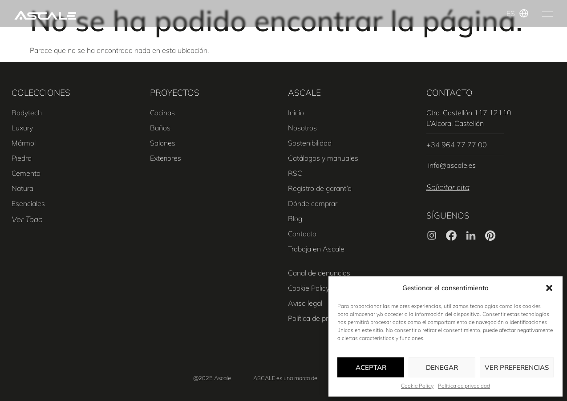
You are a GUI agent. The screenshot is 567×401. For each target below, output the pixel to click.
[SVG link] (45, 15)
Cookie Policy (417, 385)
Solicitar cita (448, 187)
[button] (549, 288)
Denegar (442, 367)
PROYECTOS (174, 92)
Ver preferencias (517, 367)
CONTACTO (449, 92)
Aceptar (371, 367)
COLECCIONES (41, 92)
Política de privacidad (464, 385)
